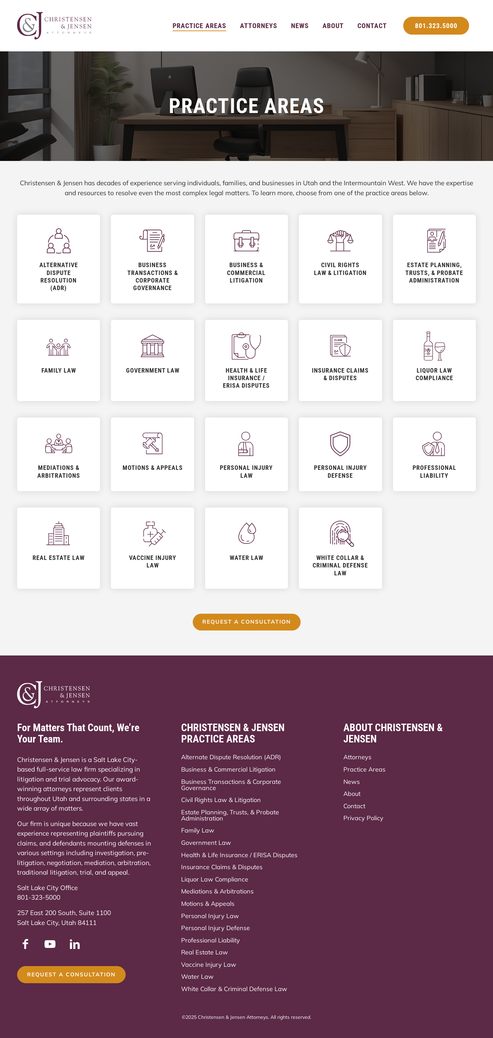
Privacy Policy (363, 818)
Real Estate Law (204, 952)
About (352, 794)
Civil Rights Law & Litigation (221, 800)
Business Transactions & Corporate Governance (231, 785)
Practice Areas (364, 769)
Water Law (197, 977)
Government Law (206, 843)
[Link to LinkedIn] (74, 944)
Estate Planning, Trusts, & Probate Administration (230, 815)
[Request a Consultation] (247, 622)
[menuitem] (199, 25)
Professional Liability (210, 940)
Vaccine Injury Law (208, 964)
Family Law (197, 831)
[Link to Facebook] (25, 944)
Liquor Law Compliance (214, 879)
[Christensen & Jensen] (54, 25)
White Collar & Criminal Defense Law (234, 989)
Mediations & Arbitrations (217, 892)
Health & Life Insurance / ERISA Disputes (239, 855)
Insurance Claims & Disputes (222, 867)
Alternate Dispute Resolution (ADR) (231, 757)
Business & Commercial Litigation (228, 769)
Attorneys (357, 757)
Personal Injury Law (210, 916)
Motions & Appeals (208, 904)
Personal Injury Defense (215, 928)
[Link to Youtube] (50, 944)
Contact (354, 806)
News (351, 782)
